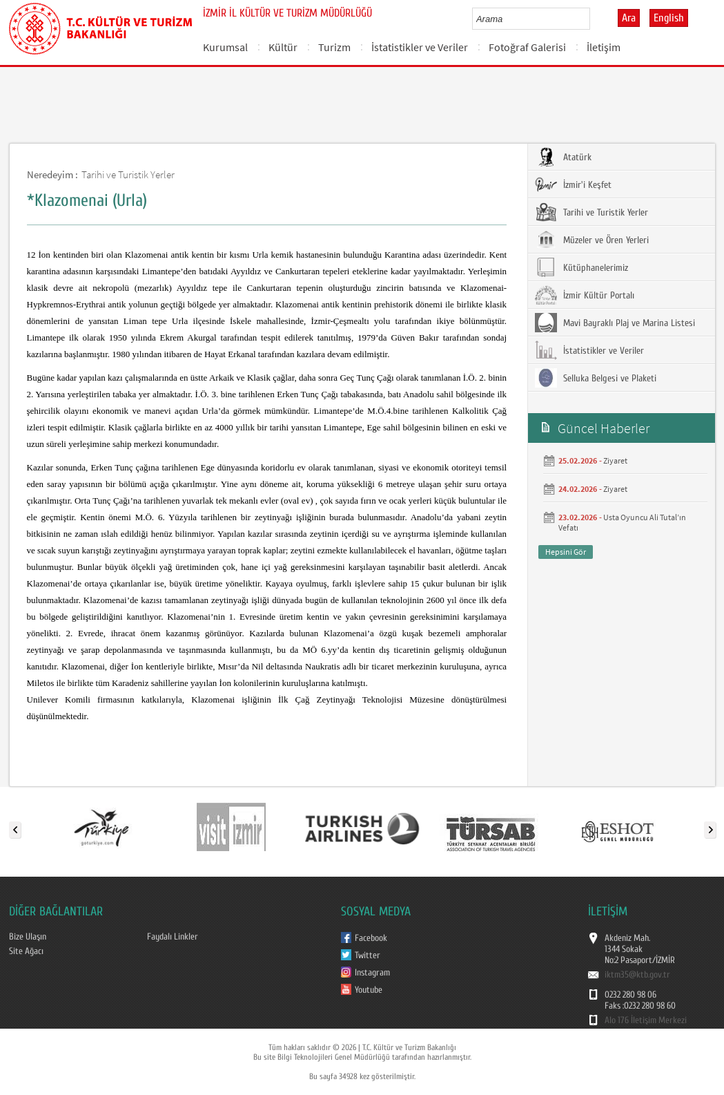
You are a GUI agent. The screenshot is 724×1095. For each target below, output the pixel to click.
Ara (629, 18)
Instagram (372, 972)
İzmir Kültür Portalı (584, 295)
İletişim (603, 47)
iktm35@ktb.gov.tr (637, 974)
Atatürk (563, 156)
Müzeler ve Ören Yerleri (592, 239)
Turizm (334, 47)
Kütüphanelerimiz (581, 267)
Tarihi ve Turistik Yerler (128, 174)
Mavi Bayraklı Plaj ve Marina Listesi (615, 322)
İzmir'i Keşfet (573, 184)
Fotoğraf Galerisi (527, 47)
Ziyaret (615, 460)
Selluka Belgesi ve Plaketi (595, 378)
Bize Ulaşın (27, 936)
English (669, 18)
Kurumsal (225, 47)
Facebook (371, 938)
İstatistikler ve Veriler (419, 47)
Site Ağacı (26, 951)
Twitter (367, 955)
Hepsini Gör (565, 551)
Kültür (282, 47)
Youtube (368, 990)
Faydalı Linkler (172, 936)
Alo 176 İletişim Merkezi (646, 1020)
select (594, 18)
